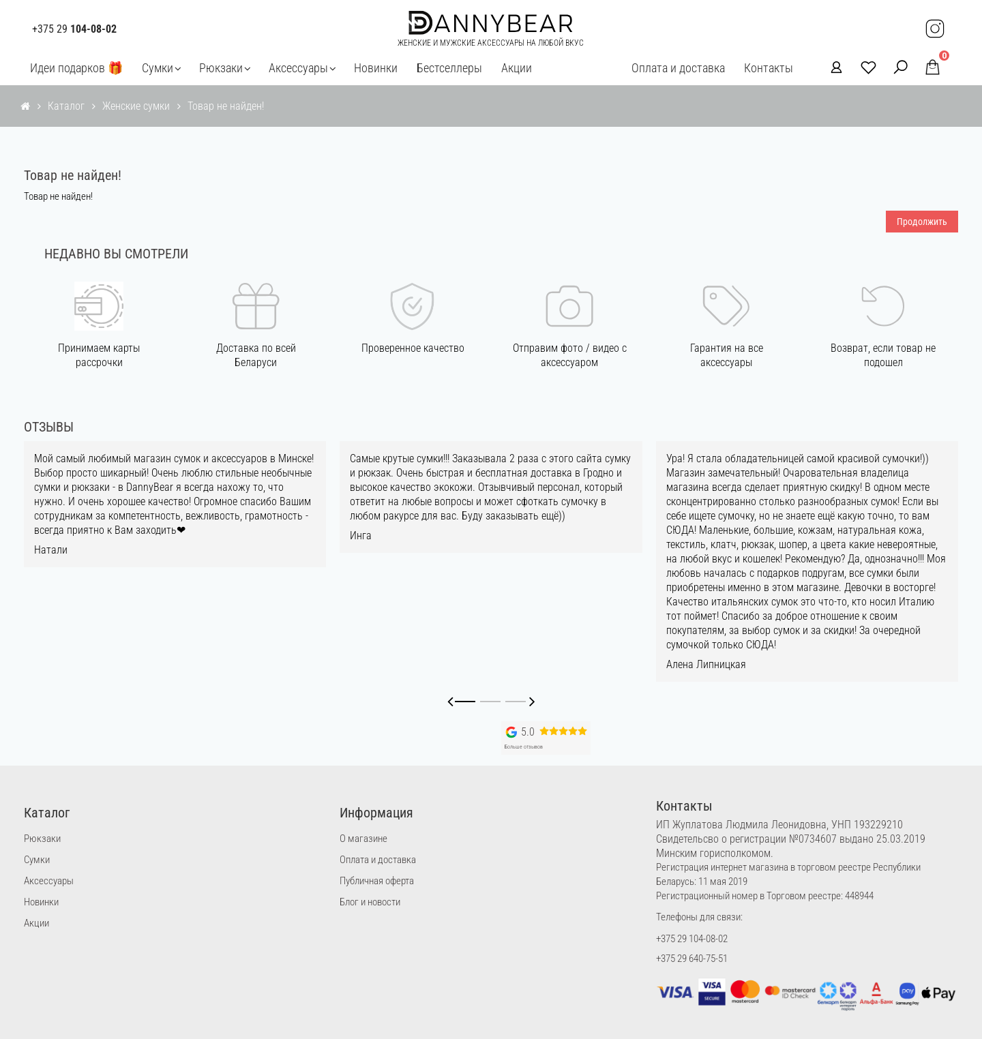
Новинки (376, 68)
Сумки (157, 68)
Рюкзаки (221, 68)
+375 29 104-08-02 (692, 939)
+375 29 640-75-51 (692, 958)
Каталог (66, 106)
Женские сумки (136, 106)
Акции (516, 68)
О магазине (363, 838)
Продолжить (922, 221)
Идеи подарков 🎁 (76, 68)
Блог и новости (370, 902)
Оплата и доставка (678, 68)
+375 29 (74, 29)
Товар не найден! (226, 106)
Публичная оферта (377, 881)
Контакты (768, 68)
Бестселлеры (449, 68)
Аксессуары (298, 68)
